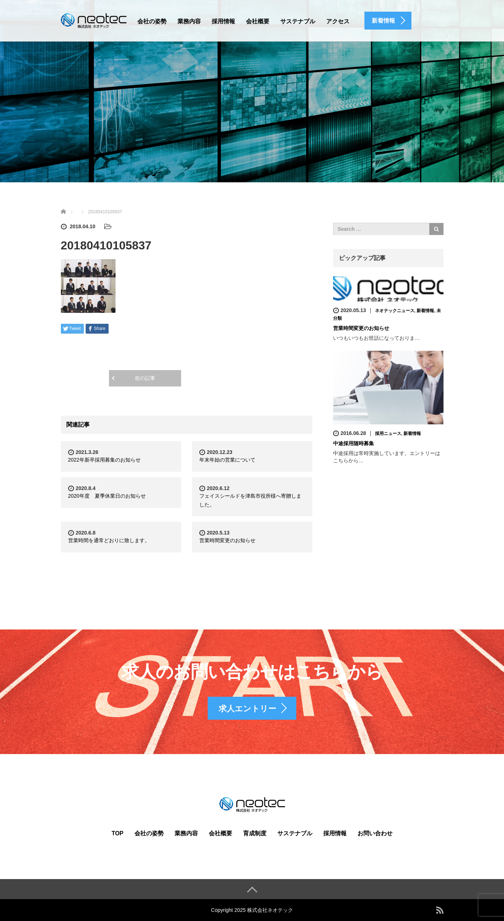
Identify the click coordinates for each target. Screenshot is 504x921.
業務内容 (189, 21)
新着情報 (425, 310)
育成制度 (254, 833)
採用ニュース (388, 433)
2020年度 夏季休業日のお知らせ (107, 496)
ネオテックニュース (394, 310)
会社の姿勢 (152, 21)
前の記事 (145, 378)
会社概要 (257, 21)
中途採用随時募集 (353, 443)
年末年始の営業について (227, 460)
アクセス (337, 21)
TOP (118, 833)
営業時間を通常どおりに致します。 (109, 540)
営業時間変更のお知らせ (227, 540)
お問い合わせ (375, 833)
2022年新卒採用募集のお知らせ (104, 460)
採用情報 (223, 21)
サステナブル (297, 21)
